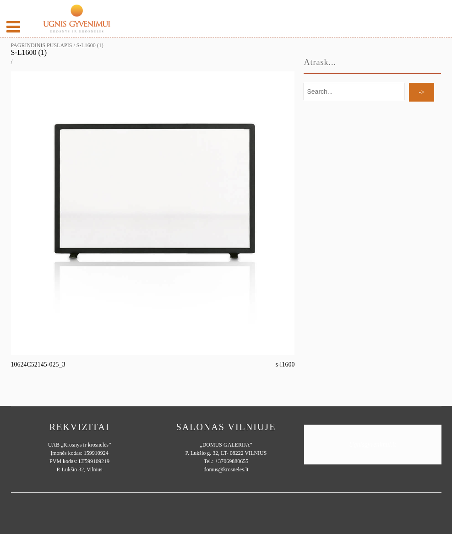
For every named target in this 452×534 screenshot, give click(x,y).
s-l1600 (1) (29, 52)
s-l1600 (284, 364)
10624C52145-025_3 (38, 364)
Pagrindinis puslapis (41, 45)
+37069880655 (231, 461)
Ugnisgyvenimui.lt (372, 444)
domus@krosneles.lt (225, 469)
